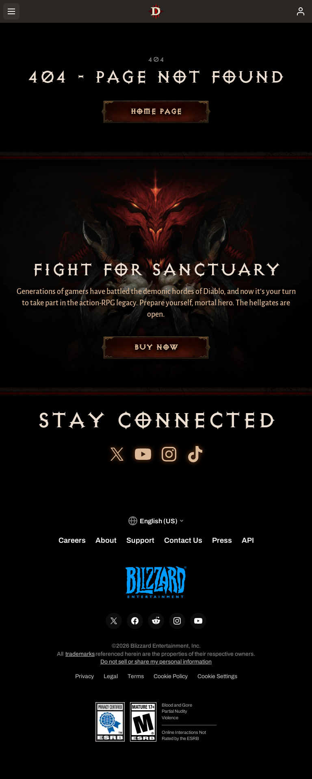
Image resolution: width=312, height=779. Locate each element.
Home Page (156, 111)
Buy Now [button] (156, 347)
